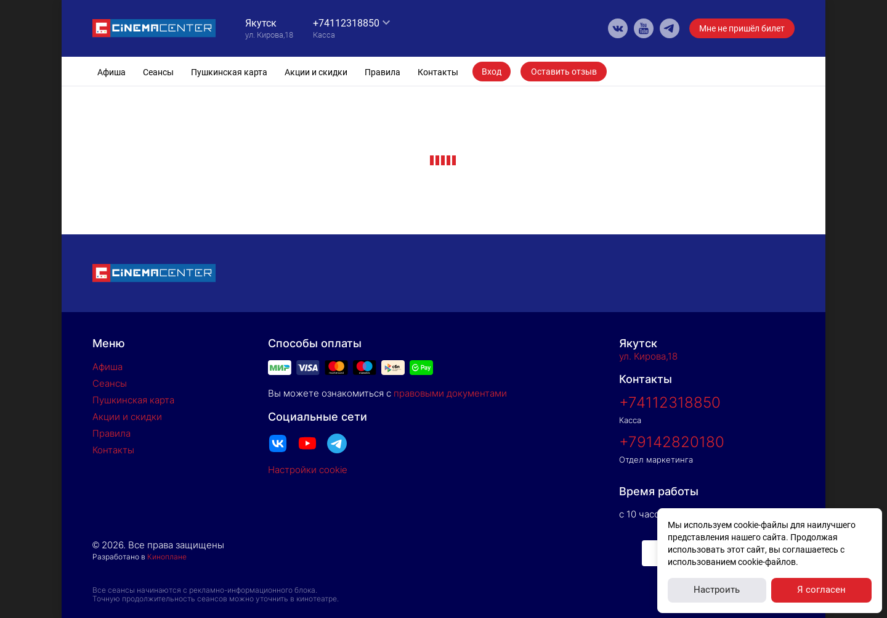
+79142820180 (671, 442)
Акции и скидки (316, 72)
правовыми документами (450, 393)
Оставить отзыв (564, 71)
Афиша (111, 72)
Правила (382, 72)
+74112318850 (346, 23)
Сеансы (158, 72)
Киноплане (167, 556)
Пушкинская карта (229, 72)
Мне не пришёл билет (742, 28)
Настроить (717, 589)
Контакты (438, 72)
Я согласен (821, 589)
